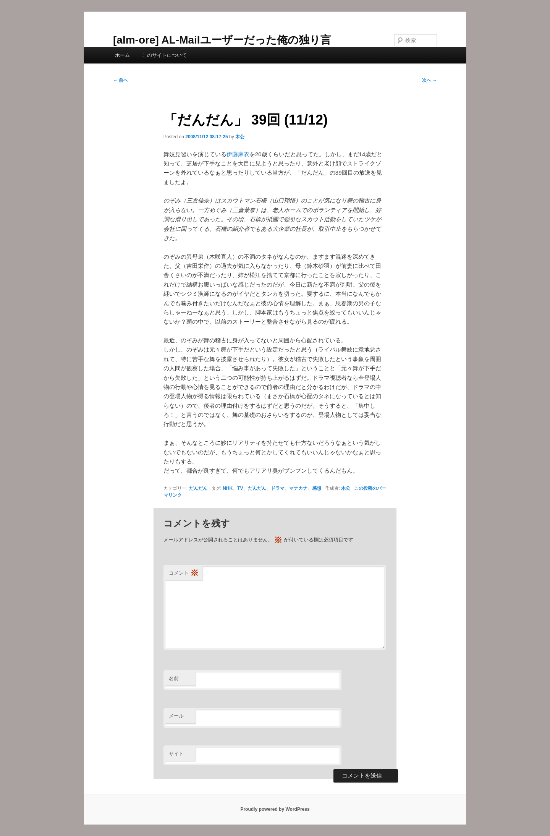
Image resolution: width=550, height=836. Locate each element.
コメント (184, 573)
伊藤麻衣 (237, 154)
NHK (228, 488)
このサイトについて (164, 55)
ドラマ (278, 488)
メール (176, 716)
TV (240, 488)
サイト (176, 754)
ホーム (122, 55)
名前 (174, 678)
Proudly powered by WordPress (274, 809)
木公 (239, 136)
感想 (316, 488)
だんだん (198, 488)
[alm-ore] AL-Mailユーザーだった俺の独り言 (222, 40)
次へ (429, 80)
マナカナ (298, 488)
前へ (120, 80)
